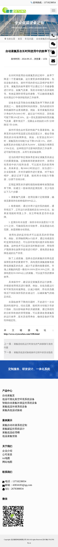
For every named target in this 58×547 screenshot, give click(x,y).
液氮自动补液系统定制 (14, 425)
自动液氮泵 (8, 395)
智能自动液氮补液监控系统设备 (19, 403)
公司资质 (7, 454)
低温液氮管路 (9, 436)
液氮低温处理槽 (11, 432)
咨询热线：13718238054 (43, 2)
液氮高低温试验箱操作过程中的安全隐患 (33, 352)
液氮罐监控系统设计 (13, 428)
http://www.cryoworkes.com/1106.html (22, 334)
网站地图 (7, 462)
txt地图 (6, 458)
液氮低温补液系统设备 (14, 406)
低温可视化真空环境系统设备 (18, 399)
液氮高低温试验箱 (12, 410)
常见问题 (29, 39)
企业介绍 (7, 451)
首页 (20, 39)
